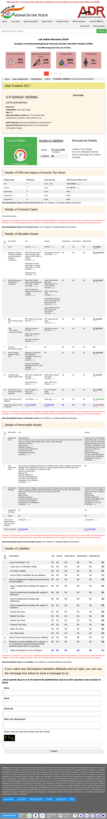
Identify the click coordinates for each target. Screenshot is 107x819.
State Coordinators (36, 799)
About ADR (84, 26)
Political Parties (62, 21)
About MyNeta (99, 26)
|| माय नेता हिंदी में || (96, 21)
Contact (49, 799)
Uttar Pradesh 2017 (20, 79)
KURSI (47, 79)
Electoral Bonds (79, 21)
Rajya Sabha (47, 21)
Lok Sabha (15, 21)
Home (4, 21)
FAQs (72, 799)
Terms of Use (61, 799)
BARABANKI (36, 79)
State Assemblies (31, 21)
